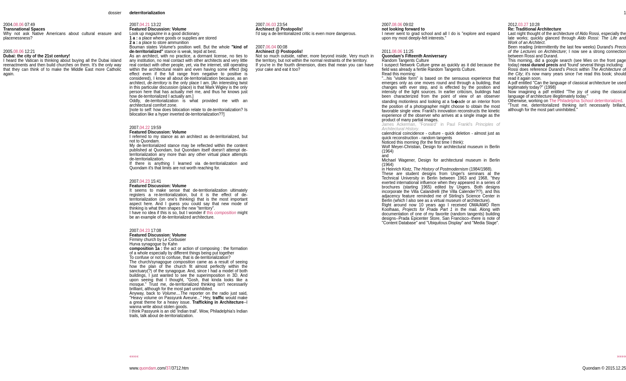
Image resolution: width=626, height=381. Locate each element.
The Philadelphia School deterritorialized (585, 101)
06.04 (271, 47)
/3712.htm (179, 368)
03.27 (523, 24)
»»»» (621, 356)
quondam (147, 368)
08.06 (18, 24)
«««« (133, 356)
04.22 (145, 127)
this (221, 212)
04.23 (145, 181)
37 (168, 368)
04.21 (145, 24)
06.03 (271, 24)
